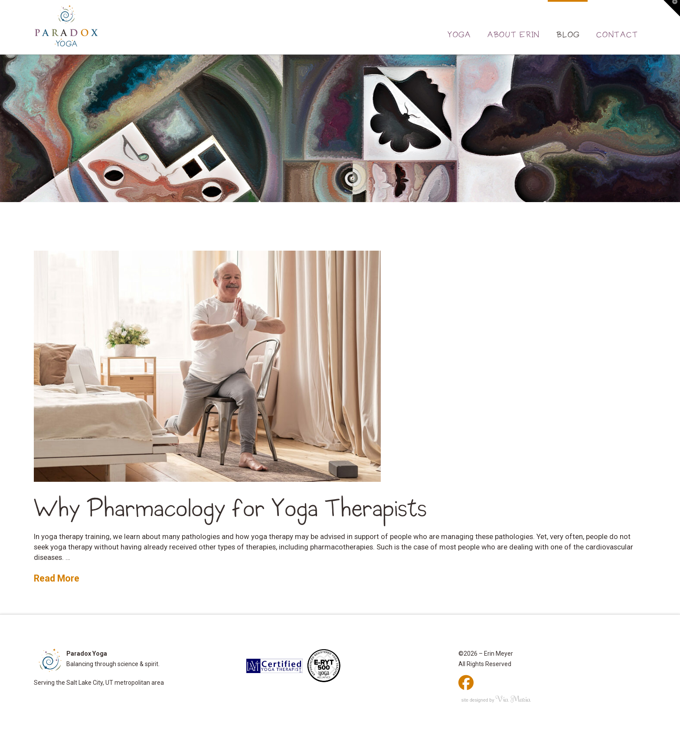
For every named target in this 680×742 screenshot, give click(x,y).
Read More (56, 578)
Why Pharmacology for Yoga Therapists (230, 508)
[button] (672, 8)
